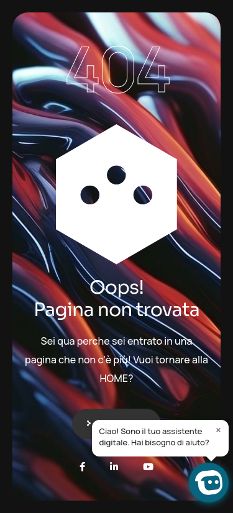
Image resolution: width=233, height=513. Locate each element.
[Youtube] (148, 466)
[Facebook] (82, 466)
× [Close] (218, 430)
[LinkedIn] (114, 466)
